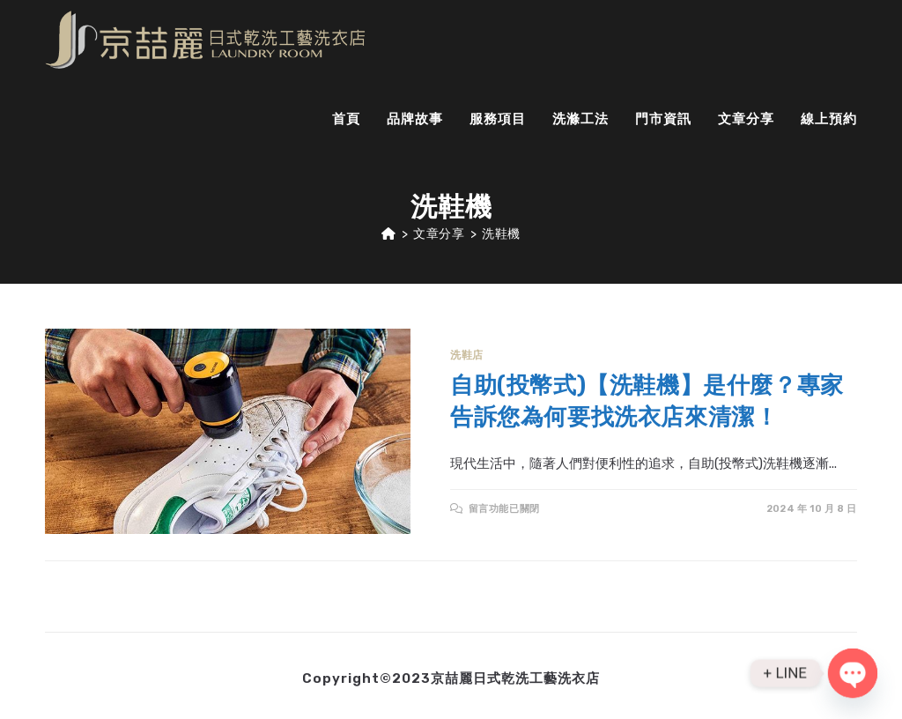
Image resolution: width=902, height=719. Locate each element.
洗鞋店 (467, 355)
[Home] (388, 233)
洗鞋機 (501, 233)
